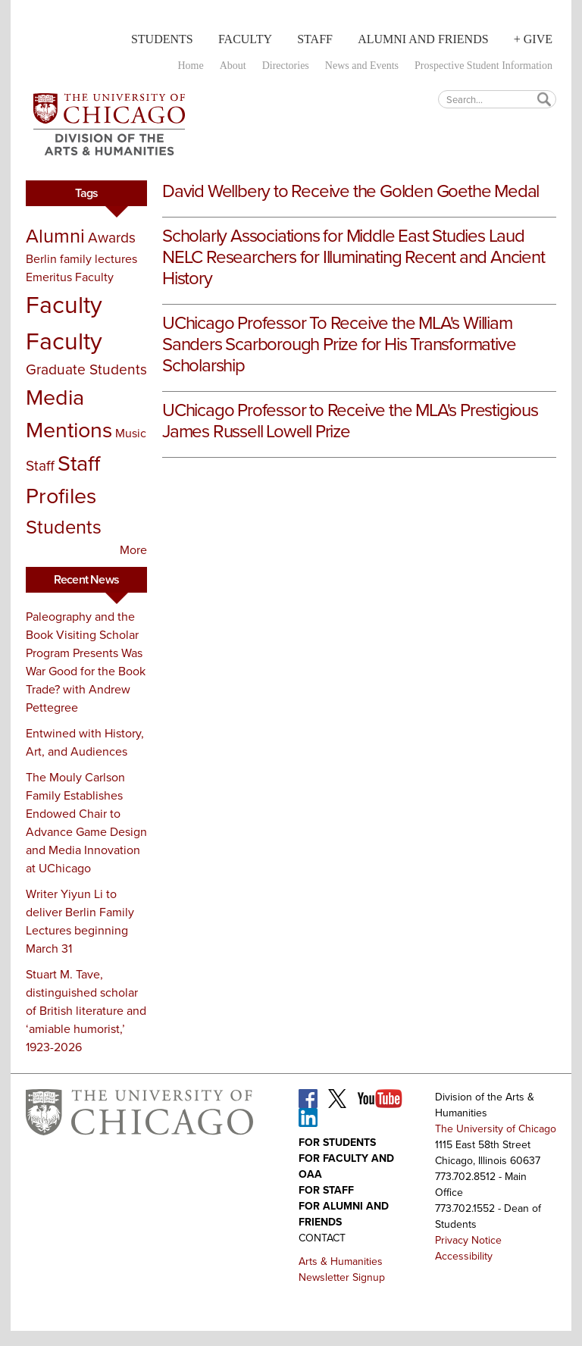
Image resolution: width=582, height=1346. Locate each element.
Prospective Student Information (483, 65)
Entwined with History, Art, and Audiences (85, 742)
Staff (315, 39)
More (133, 550)
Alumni (55, 235)
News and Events (362, 65)
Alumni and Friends (423, 39)
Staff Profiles (63, 479)
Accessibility (464, 1256)
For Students (337, 1142)
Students (162, 39)
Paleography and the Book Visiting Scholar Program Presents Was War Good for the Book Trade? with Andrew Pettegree (86, 662)
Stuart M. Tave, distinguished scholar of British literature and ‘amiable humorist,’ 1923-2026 (86, 1011)
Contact (322, 1238)
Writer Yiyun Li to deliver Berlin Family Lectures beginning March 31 (80, 921)
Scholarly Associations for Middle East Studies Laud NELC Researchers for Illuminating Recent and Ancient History (353, 257)
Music (130, 433)
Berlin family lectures (81, 259)
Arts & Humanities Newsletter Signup (342, 1269)
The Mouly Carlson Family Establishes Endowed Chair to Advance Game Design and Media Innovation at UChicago (86, 822)
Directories (285, 65)
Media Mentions (69, 413)
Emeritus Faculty (70, 277)
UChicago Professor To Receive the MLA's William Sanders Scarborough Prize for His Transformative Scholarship (338, 344)
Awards (112, 238)
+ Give (533, 39)
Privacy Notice (468, 1240)
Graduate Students (86, 369)
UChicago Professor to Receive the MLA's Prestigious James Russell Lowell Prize (350, 420)
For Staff (326, 1190)
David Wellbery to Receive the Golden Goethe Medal (350, 191)
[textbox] (497, 99)
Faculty (245, 39)
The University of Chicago (495, 1129)
